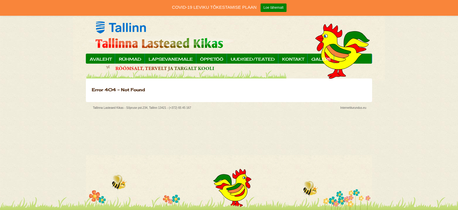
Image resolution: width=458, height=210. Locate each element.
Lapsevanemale (171, 59)
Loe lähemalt (273, 8)
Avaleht (101, 59)
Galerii (321, 59)
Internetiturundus (351, 107)
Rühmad (130, 59)
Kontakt (293, 59)
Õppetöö (211, 59)
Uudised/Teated (253, 59)
